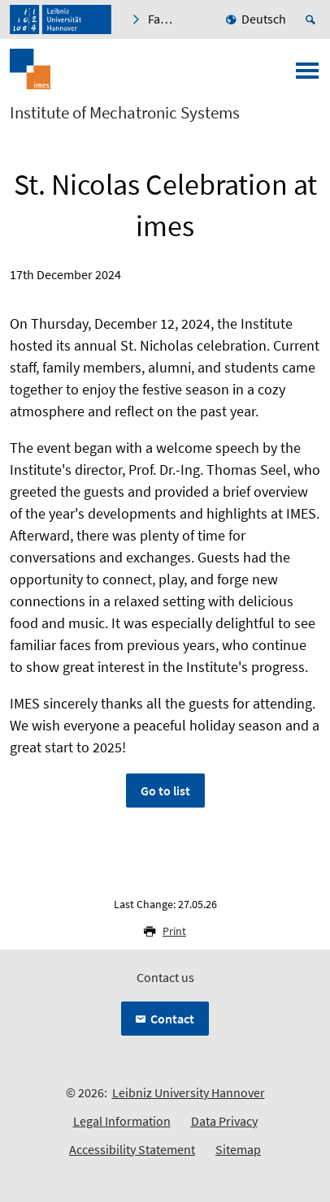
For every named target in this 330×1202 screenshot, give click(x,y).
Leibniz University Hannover (188, 1092)
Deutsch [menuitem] (263, 19)
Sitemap (238, 1149)
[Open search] (313, 19)
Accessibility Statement (132, 1149)
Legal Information (122, 1121)
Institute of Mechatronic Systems (125, 113)
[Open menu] (307, 75)
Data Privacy (224, 1121)
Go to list (165, 790)
